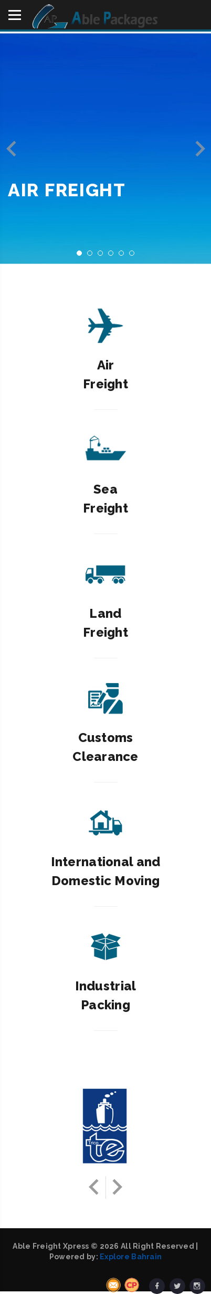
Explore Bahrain (131, 1256)
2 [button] (93, 256)
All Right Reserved (157, 1246)
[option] (105, 148)
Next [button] (199, 148)
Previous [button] (11, 148)
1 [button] (82, 256)
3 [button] (103, 256)
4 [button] (114, 256)
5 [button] (124, 256)
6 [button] (135, 256)
